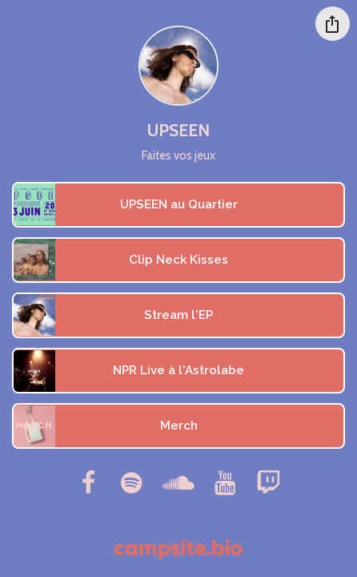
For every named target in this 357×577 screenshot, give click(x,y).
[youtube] (226, 482)
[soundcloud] (178, 482)
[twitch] (269, 482)
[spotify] (131, 482)
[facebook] (88, 482)
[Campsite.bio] (178, 549)
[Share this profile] (332, 23)
